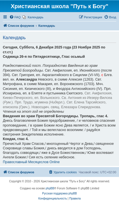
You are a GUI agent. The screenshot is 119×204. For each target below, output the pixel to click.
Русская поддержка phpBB (59, 193)
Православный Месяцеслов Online (31, 162)
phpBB (50, 188)
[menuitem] (15, 17)
